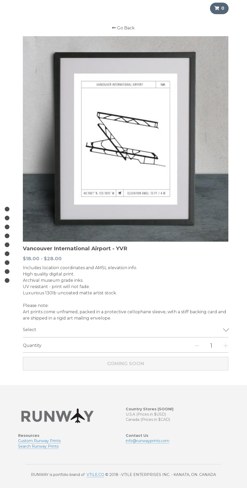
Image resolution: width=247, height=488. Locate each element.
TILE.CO (96, 444)
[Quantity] (207, 341)
